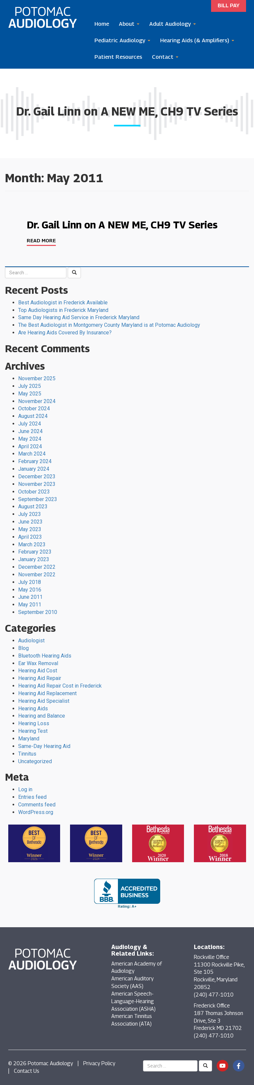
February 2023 (35, 552)
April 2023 (30, 537)
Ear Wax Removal (38, 663)
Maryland (28, 738)
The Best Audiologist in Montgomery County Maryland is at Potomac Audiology (109, 325)
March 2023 (32, 544)
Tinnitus (27, 754)
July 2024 (29, 424)
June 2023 (30, 522)
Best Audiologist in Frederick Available (63, 302)
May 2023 (29, 529)
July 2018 (29, 582)
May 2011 (29, 604)
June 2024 (30, 431)
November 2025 (36, 378)
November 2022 (36, 574)
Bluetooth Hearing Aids (44, 656)
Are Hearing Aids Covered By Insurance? (65, 332)
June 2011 (30, 597)
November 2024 (36, 401)
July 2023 (29, 514)
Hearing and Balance (41, 716)
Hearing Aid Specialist (43, 701)
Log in (25, 789)
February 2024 (35, 461)
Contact (165, 56)
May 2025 (29, 393)
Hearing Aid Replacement (47, 693)
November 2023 (36, 484)
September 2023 (37, 499)
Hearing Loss (33, 723)
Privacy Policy (99, 1063)
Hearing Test (33, 731)
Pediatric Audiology (122, 40)
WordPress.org (35, 812)
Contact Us (26, 1071)
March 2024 (32, 454)
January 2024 (33, 469)
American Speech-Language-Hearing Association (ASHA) (133, 1001)
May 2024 (29, 439)
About (129, 23)
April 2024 (30, 446)
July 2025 (29, 386)
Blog (23, 648)
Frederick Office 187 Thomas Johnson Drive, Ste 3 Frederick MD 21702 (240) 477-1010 (218, 1020)
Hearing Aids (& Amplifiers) (197, 40)
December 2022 (36, 567)
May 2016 (29, 590)
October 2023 (34, 492)
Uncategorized (35, 761)
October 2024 (34, 408)
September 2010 (37, 612)
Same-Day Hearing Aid (44, 746)
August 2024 (33, 416)
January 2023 (33, 559)
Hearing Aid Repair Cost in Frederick (60, 686)
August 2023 (33, 506)
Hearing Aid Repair (39, 678)
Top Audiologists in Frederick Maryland (63, 310)
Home (101, 23)
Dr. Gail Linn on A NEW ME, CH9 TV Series (122, 225)
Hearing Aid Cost (37, 670)
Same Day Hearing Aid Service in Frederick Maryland (78, 317)
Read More (41, 240)
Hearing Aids (33, 708)
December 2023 (36, 476)
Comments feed (36, 804)
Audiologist (31, 640)
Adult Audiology (172, 23)
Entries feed (32, 797)
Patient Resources (118, 56)
